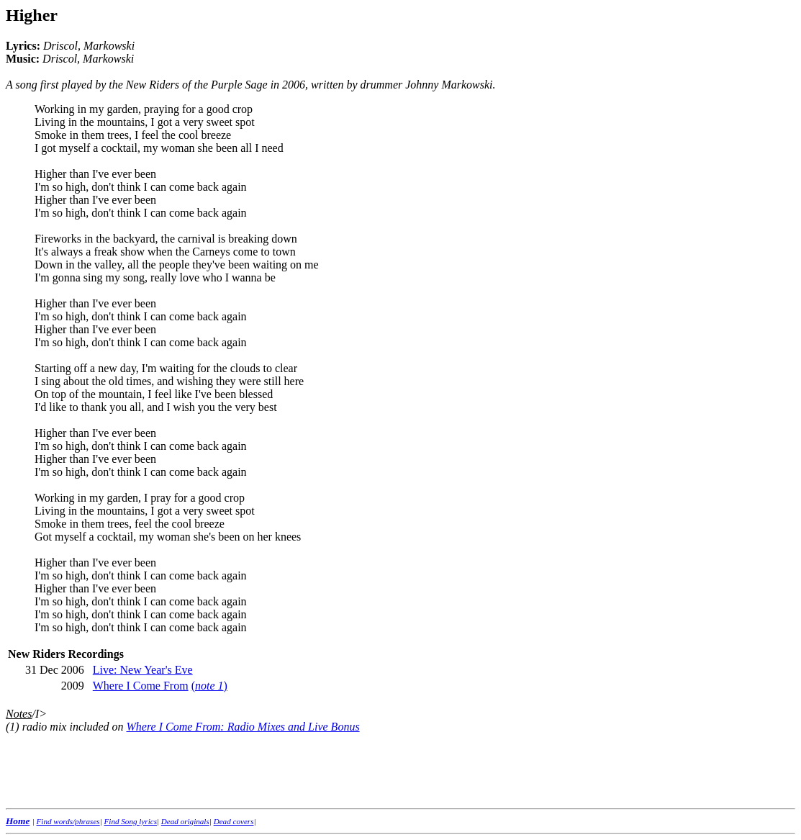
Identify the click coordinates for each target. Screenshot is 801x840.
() (209, 685)
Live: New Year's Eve (143, 670)
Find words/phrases (68, 821)
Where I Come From (141, 685)
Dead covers (234, 821)
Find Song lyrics (130, 821)
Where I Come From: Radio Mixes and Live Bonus (243, 727)
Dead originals (185, 821)
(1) (12, 727)
